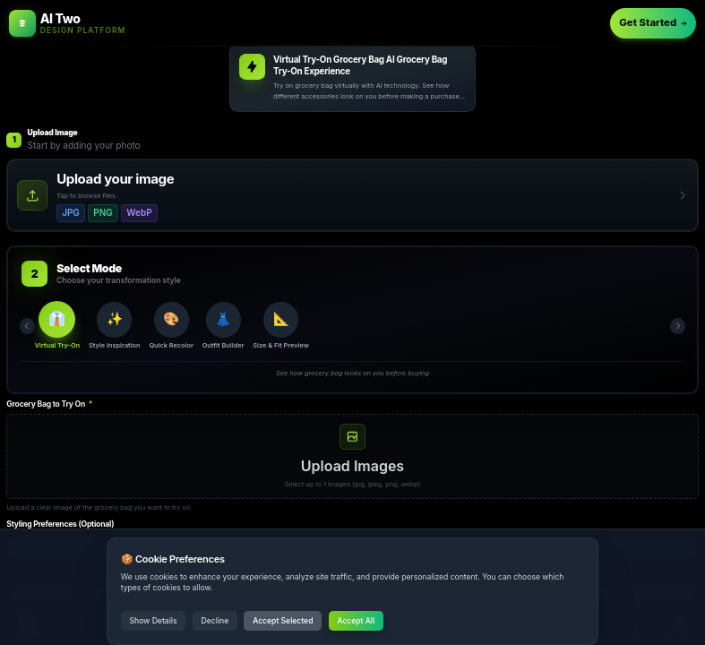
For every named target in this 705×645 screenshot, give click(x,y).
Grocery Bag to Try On (49, 404)
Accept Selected (283, 620)
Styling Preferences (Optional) (60, 524)
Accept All (355, 620)
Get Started (653, 22)
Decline (215, 620)
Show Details (153, 620)
